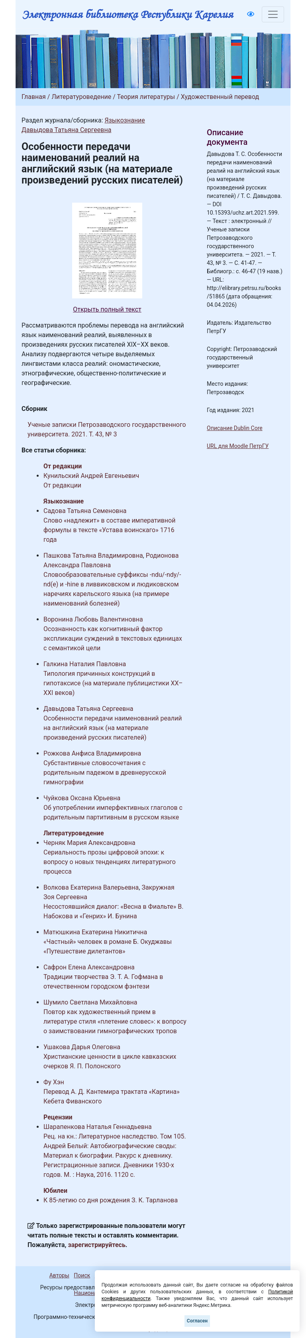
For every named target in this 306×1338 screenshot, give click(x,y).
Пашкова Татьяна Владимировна (93, 555)
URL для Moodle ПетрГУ (238, 446)
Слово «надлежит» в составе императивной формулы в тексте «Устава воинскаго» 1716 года (109, 530)
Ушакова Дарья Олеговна (81, 1047)
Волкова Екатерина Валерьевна (91, 887)
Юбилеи (55, 1190)
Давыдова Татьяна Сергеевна (66, 130)
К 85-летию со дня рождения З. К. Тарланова (110, 1200)
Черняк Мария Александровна (89, 843)
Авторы (59, 1275)
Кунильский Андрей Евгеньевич (91, 476)
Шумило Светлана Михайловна (90, 1002)
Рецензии (58, 1117)
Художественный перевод (220, 97)
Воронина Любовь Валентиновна (93, 619)
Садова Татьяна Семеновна (84, 511)
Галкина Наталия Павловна (84, 664)
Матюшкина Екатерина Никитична (95, 932)
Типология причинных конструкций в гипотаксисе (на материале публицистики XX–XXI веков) (113, 683)
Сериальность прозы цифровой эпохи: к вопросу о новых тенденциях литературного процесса (109, 862)
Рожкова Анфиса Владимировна (92, 753)
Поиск (82, 1275)
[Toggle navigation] (273, 14)
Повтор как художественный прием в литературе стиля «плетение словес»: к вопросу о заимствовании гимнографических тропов (114, 1021)
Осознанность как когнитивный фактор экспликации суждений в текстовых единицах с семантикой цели (112, 638)
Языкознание (124, 120)
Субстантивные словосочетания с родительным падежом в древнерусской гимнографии (104, 772)
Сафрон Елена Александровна (89, 967)
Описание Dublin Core (235, 428)
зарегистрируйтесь (97, 1245)
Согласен (197, 1321)
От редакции (62, 466)
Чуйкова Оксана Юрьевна (81, 798)
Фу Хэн (53, 1082)
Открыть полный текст (107, 309)
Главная (34, 97)
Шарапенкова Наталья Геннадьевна (97, 1127)
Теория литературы (146, 97)
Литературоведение (81, 97)
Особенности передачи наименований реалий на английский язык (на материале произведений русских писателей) (112, 727)
